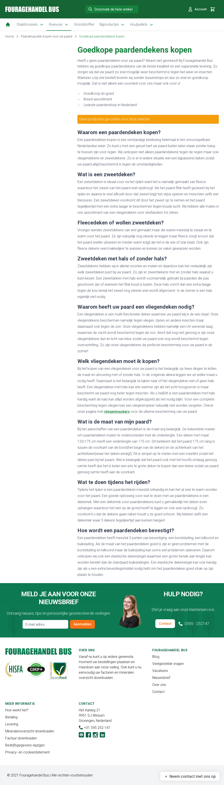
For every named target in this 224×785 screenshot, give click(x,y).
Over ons (159, 685)
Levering (11, 724)
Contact (165, 623)
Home (9, 36)
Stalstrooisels (30, 24)
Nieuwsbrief (161, 678)
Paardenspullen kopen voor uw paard (46, 36)
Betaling (11, 717)
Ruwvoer (59, 24)
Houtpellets (142, 24)
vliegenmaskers (117, 411)
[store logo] (32, 9)
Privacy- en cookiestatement (27, 752)
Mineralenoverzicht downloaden (29, 731)
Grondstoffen (84, 24)
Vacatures (160, 671)
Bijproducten (112, 24)
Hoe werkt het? (16, 710)
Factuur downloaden (21, 738)
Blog (155, 657)
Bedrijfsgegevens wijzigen (25, 745)
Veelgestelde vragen (168, 664)
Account (197, 9)
